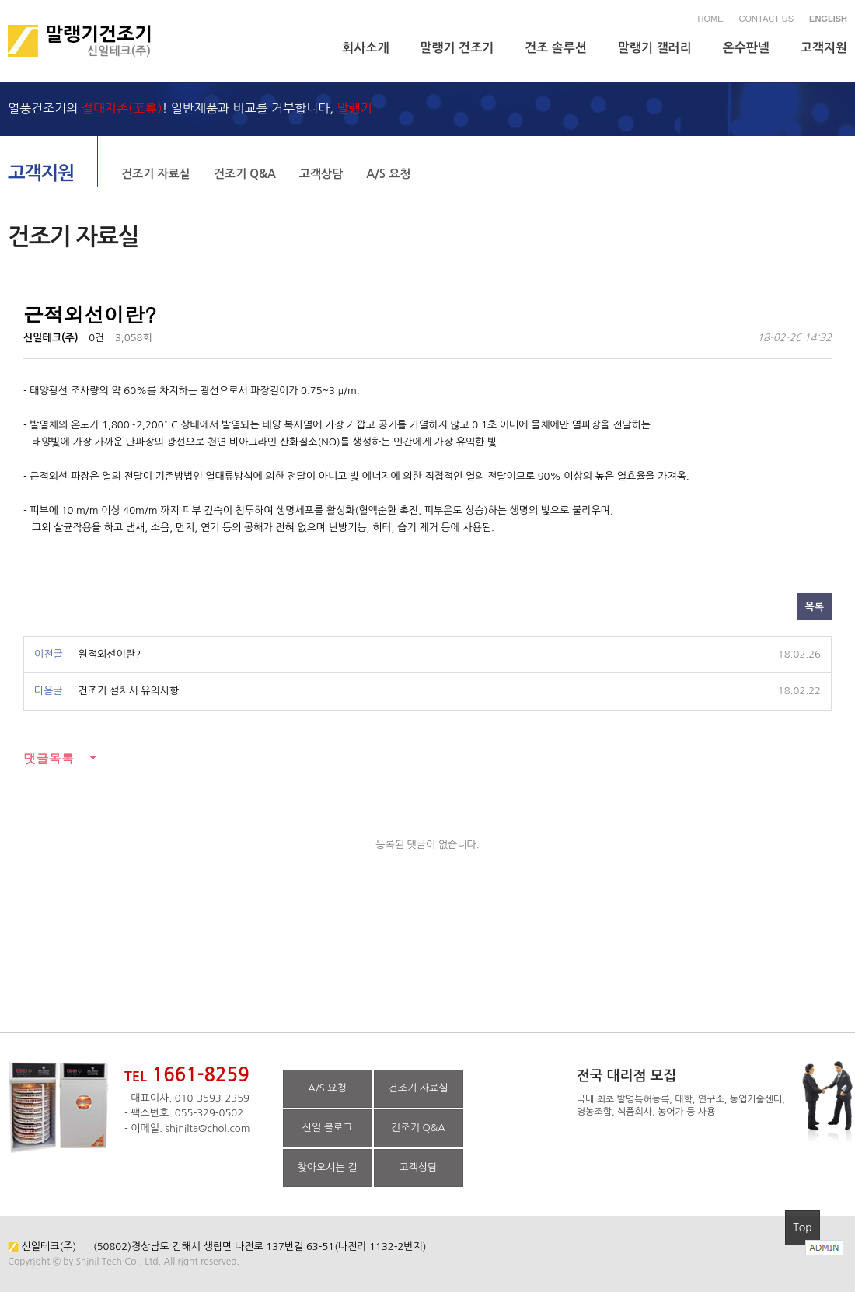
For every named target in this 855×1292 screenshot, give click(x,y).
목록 (814, 607)
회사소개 (365, 48)
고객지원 (824, 48)
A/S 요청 (388, 174)
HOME (711, 18)
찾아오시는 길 (328, 1167)
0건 (96, 338)
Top (802, 1227)
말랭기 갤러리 (655, 48)
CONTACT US (766, 18)
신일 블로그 (327, 1128)
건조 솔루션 (556, 48)
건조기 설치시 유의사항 (129, 691)
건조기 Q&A (245, 174)
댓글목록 (48, 758)
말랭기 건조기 (457, 48)
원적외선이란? (110, 654)
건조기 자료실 (155, 174)
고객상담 (321, 174)
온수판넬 (746, 48)
